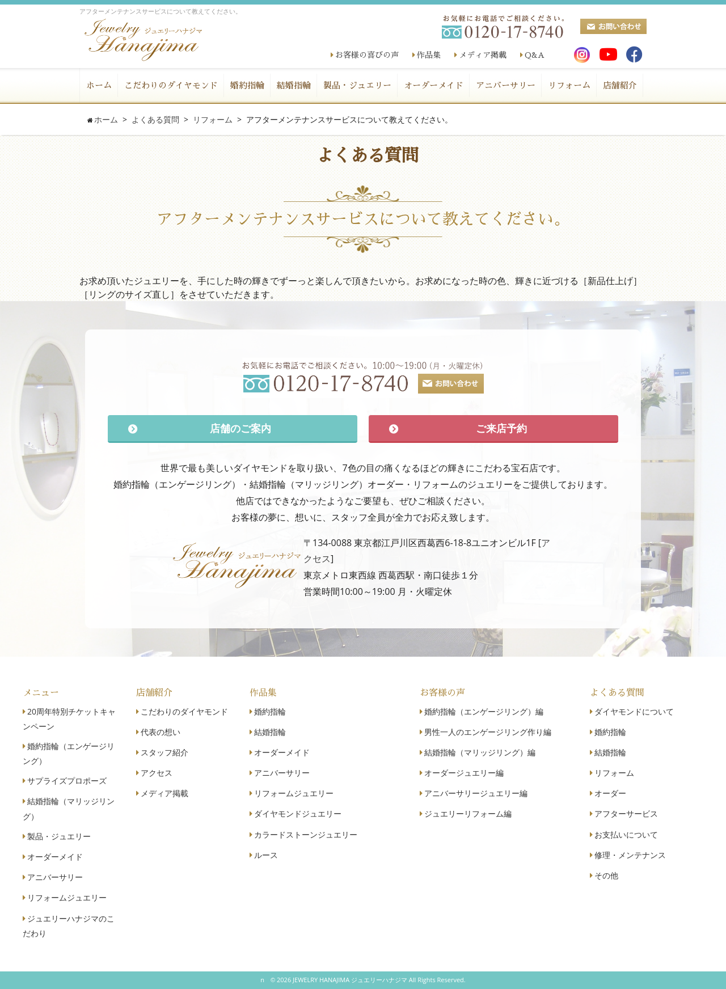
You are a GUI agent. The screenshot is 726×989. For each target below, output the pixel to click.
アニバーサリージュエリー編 (475, 793)
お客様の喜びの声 (367, 55)
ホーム (99, 85)
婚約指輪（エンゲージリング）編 (483, 711)
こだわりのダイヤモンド (171, 85)
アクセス (156, 772)
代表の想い (160, 731)
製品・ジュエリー (357, 85)
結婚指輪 (294, 85)
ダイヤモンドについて (634, 711)
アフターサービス (626, 813)
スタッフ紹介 (164, 752)
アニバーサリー (505, 85)
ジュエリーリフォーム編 (468, 813)
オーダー (610, 793)
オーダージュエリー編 (464, 772)
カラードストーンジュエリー (305, 834)
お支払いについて (626, 834)
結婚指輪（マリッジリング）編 (479, 752)
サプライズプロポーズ (67, 780)
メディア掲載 (482, 55)
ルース (266, 854)
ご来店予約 (501, 428)
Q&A (534, 55)
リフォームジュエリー (67, 897)
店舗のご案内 (240, 428)
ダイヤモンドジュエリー (297, 813)
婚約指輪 (247, 85)
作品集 (429, 55)
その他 (606, 875)
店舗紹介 (620, 85)
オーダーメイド (433, 85)
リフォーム (569, 85)
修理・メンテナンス (630, 854)
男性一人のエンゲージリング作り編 (487, 731)
